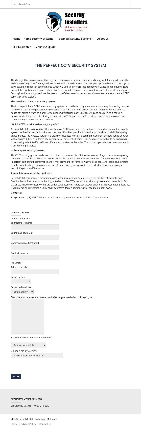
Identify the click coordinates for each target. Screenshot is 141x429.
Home (16, 38)
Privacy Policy (28, 424)
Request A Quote (45, 47)
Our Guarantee (22, 47)
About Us (104, 38)
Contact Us (45, 424)
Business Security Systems (76, 38)
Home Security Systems (39, 38)
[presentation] (36, 365)
